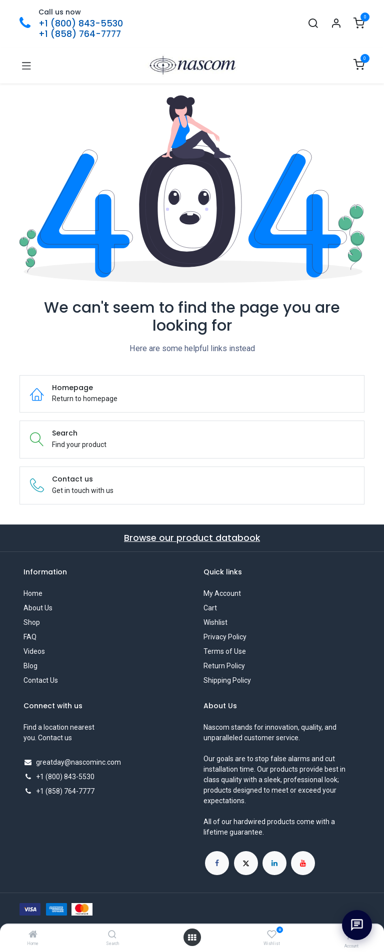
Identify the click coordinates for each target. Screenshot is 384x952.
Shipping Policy (227, 680)
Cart (210, 608)
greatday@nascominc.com (78, 762)
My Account (222, 593)
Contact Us (41, 680)
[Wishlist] (271, 935)
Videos (34, 651)
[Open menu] (192, 938)
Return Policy (224, 666)
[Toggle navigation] (27, 65)
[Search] (112, 935)
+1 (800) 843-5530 (80, 23)
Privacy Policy (225, 637)
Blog (31, 666)
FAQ (30, 637)
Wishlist (216, 622)
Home (33, 593)
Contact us (55, 738)
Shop (32, 622)
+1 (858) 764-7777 (79, 34)
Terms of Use (225, 651)
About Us (38, 608)
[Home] (33, 935)
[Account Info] (336, 23)
